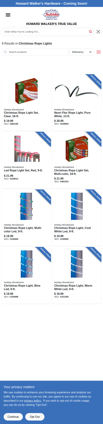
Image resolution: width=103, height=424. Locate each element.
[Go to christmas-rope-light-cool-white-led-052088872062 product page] (76, 218)
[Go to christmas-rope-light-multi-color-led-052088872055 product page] (26, 218)
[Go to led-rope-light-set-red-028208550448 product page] (26, 160)
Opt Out (35, 416)
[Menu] (8, 15)
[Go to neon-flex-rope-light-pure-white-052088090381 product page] (76, 103)
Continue (13, 416)
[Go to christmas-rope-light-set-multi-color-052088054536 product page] (76, 160)
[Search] (90, 31)
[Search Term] (48, 31)
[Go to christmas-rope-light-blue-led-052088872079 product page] (26, 275)
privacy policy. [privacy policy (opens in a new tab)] (32, 400)
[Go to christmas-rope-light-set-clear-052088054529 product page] (26, 103)
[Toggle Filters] (99, 52)
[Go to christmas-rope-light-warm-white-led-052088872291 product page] (76, 275)
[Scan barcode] (98, 32)
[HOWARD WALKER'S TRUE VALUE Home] (51, 14)
